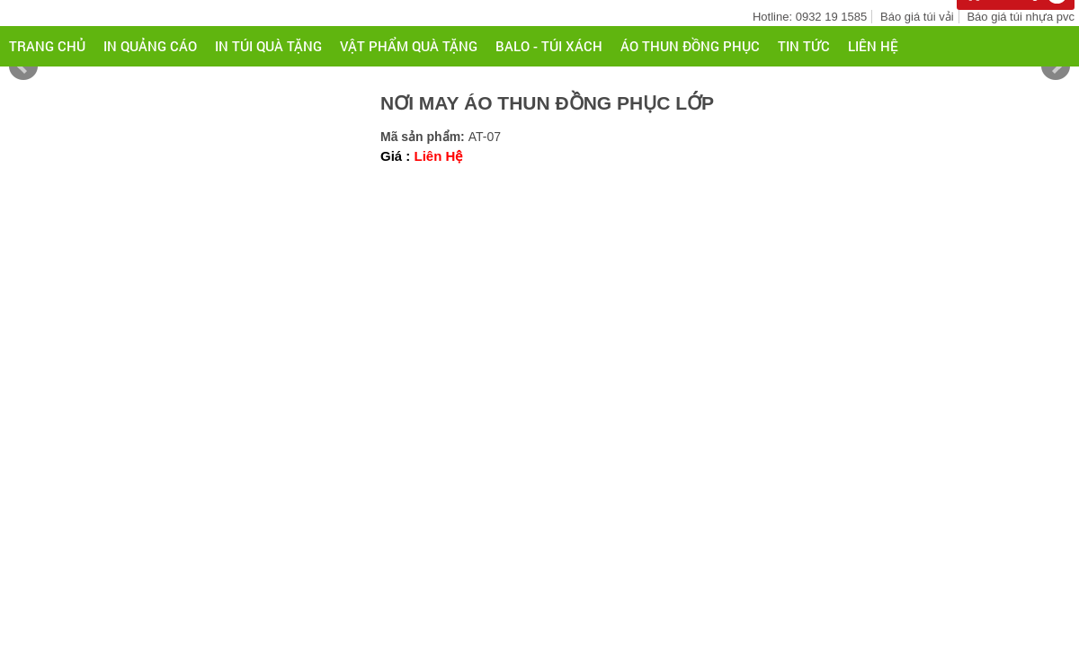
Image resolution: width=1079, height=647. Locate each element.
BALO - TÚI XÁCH (548, 46)
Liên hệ (873, 46)
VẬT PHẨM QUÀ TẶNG (408, 46)
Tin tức (804, 46)
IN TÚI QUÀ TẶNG (268, 46)
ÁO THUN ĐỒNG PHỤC (690, 46)
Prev (23, 66)
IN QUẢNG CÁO (150, 46)
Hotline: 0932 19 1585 (810, 16)
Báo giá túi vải (916, 16)
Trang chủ (47, 46)
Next (1055, 66)
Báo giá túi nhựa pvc (1021, 16)
